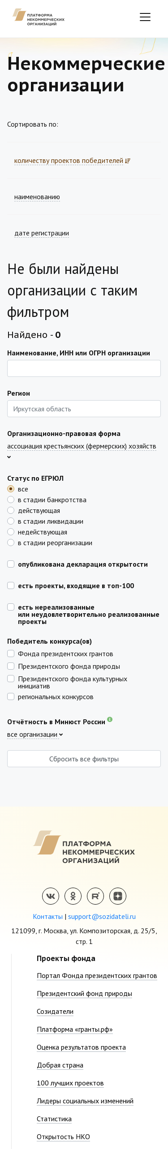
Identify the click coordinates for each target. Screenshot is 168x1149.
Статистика (54, 1118)
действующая (39, 510)
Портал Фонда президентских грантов (97, 975)
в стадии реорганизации (55, 542)
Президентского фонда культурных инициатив (72, 681)
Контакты (48, 916)
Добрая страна (60, 1064)
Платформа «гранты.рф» (75, 1029)
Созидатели (55, 1011)
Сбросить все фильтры (84, 758)
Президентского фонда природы (69, 666)
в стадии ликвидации (50, 521)
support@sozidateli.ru (102, 916)
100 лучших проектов (70, 1082)
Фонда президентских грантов (65, 653)
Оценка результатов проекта (81, 1046)
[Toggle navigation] (145, 17)
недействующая (42, 531)
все (23, 488)
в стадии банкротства (52, 499)
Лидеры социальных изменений (85, 1100)
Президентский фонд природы (84, 993)
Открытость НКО (63, 1136)
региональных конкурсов (56, 696)
